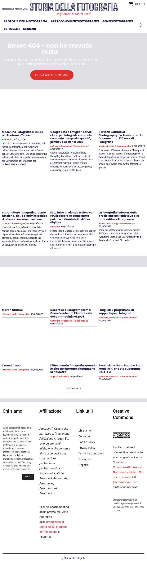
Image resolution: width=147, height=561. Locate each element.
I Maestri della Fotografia (15, 313)
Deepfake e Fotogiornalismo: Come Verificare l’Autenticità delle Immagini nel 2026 (70, 312)
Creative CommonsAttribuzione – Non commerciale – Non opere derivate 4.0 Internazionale (128, 470)
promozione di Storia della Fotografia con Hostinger (53, 525)
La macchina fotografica (15, 222)
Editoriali (6, 139)
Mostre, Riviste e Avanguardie (114, 142)
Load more (73, 386)
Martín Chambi (12, 309)
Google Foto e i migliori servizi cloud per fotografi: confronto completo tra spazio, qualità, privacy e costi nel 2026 (70, 136)
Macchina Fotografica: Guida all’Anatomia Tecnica (22, 133)
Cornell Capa (11, 364)
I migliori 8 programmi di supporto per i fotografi (116, 310)
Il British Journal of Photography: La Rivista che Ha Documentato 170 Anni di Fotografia (121, 135)
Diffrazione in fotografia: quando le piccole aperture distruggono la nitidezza (72, 367)
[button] (140, 25)
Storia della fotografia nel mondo (116, 222)
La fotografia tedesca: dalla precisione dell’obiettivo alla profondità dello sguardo (118, 215)
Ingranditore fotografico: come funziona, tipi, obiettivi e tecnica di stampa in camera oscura (24, 215)
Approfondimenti (59, 374)
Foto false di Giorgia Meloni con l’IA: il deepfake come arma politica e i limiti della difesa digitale (71, 216)
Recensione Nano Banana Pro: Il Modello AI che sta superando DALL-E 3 (120, 367)
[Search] (28, 475)
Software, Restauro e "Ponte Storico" (69, 146)
